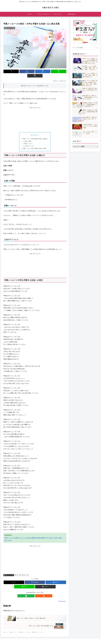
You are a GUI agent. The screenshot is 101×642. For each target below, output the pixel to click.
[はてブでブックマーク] (35, 71)
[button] (56, 71)
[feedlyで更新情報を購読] (33, 592)
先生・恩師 (18, 571)
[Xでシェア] (14, 71)
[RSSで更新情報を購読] (36, 592)
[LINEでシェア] (45, 71)
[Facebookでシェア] (24, 71)
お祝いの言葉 (27, 137)
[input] (85, 47)
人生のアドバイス (29, 142)
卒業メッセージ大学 (9, 571)
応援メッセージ (28, 139)
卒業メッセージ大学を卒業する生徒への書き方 (35, 134)
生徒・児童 (25, 571)
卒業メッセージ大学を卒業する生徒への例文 (35, 144)
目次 (32, 131)
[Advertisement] (34, 116)
